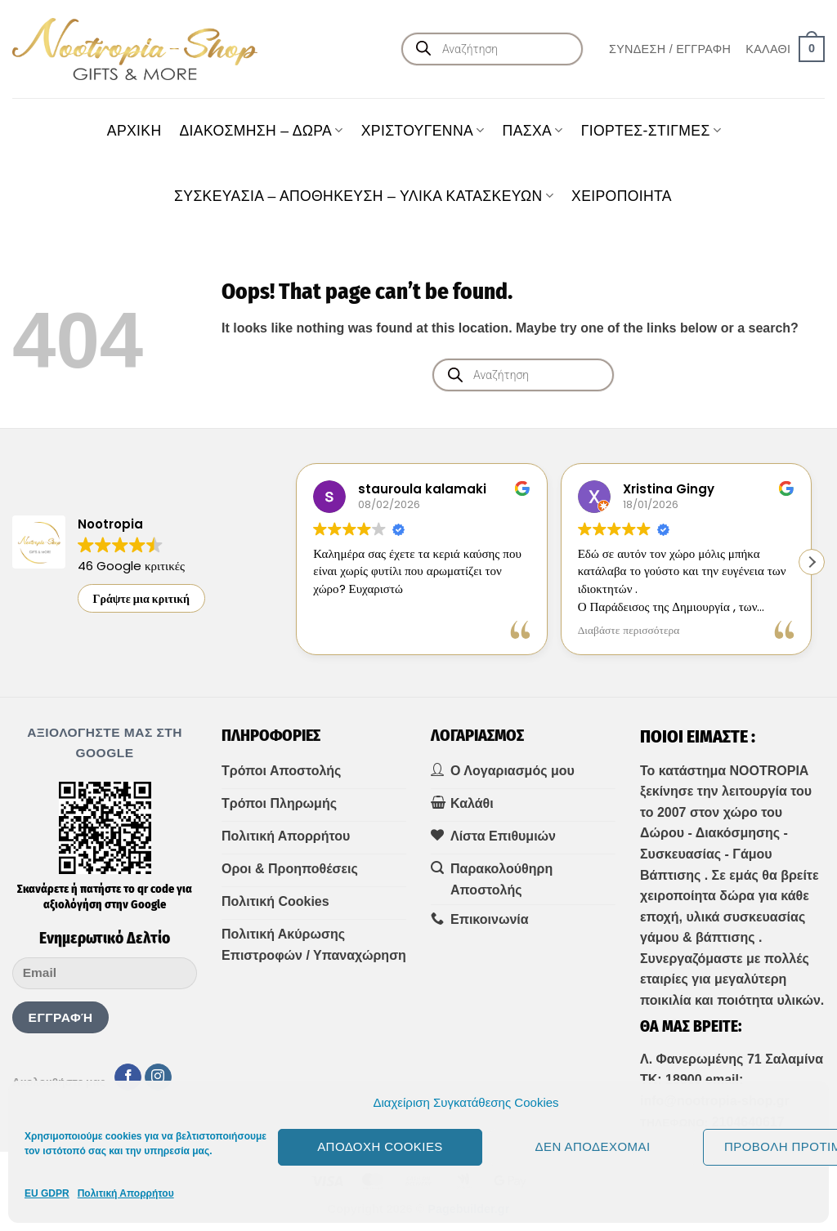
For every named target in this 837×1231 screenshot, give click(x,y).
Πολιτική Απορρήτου (126, 1193)
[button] (670, 49)
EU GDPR (47, 1193)
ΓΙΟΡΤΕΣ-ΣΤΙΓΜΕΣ (651, 131)
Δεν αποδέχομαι (592, 1146)
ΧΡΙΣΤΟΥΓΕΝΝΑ (423, 131)
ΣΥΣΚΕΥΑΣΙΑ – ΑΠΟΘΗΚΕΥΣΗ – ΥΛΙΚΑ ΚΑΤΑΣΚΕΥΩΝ (363, 196)
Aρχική (134, 131)
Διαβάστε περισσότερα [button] (629, 630)
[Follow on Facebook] (127, 1077)
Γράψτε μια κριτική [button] (141, 599)
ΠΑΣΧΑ (533, 131)
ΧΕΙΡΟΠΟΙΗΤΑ (621, 196)
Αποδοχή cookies (380, 1146)
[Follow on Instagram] (158, 1077)
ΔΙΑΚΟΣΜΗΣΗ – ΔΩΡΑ (260, 131)
